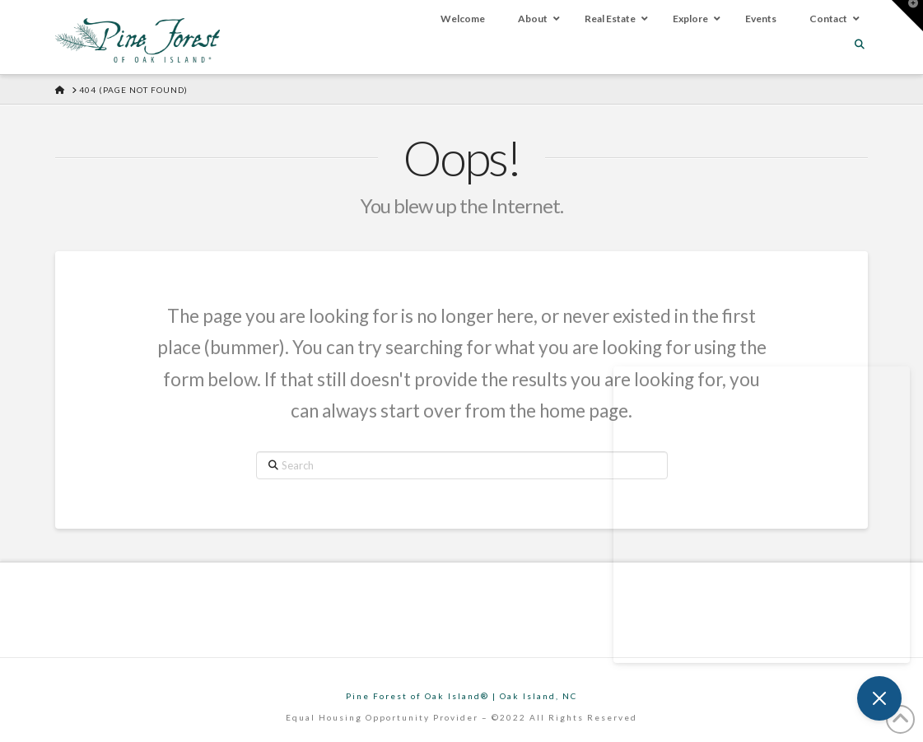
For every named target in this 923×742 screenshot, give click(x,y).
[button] (907, 15)
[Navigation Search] (861, 44)
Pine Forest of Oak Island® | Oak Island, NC (461, 696)
